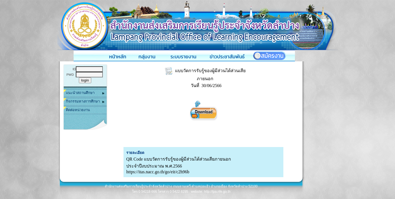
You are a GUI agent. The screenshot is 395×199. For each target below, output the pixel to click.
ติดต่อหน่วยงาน (78, 110)
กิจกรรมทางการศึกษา (85, 101)
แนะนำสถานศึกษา (85, 93)
